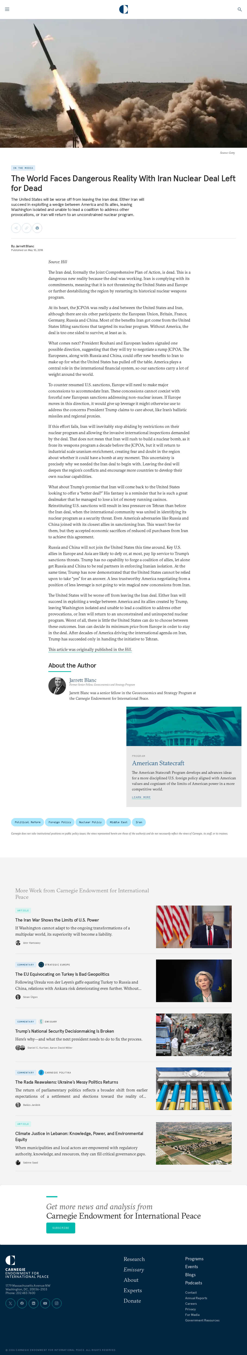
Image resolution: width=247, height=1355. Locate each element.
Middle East (119, 822)
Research (134, 1258)
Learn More (141, 797)
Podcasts (193, 1283)
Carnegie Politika (58, 1072)
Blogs (190, 1274)
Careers (191, 1304)
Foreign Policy (60, 822)
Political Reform (27, 822)
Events (191, 1266)
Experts (133, 1290)
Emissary (51, 1021)
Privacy (190, 1309)
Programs (194, 1258)
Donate (132, 1300)
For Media (192, 1315)
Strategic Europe (57, 964)
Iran (139, 822)
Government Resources (202, 1320)
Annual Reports (196, 1298)
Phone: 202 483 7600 (20, 1293)
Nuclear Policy (90, 822)
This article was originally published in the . (90, 649)
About (131, 1279)
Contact (191, 1292)
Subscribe (60, 1228)
